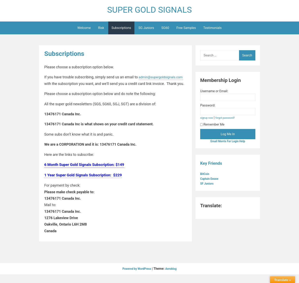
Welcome (84, 30)
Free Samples (186, 30)
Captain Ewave (211, 181)
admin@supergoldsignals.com (68, 86)
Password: (207, 107)
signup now (207, 120)
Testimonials (212, 30)
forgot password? (228, 120)
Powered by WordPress (136, 277)
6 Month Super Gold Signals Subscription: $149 (84, 173)
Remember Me (212, 126)
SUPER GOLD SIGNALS (149, 10)
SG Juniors (146, 30)
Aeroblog (173, 277)
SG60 (165, 30)
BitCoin (206, 176)
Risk (101, 30)
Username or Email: (214, 93)
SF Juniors (208, 186)
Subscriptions (121, 30)
